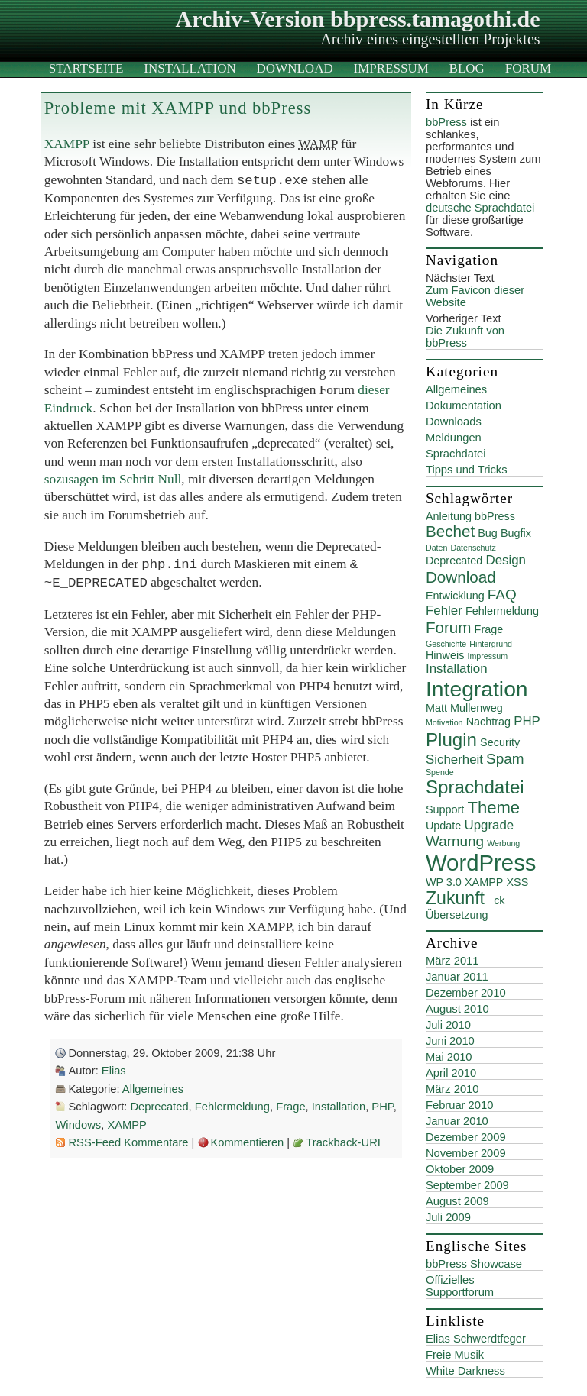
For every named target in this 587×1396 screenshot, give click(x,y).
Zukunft (455, 898)
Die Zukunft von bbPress (465, 337)
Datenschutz (472, 547)
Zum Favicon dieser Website (475, 296)
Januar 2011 (457, 977)
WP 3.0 (444, 882)
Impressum (391, 68)
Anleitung (449, 516)
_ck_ (499, 900)
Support (445, 809)
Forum (528, 68)
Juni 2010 (450, 1041)
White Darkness (465, 1371)
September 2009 (467, 1185)
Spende (440, 772)
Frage (290, 1106)
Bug (488, 533)
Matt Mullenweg (464, 708)
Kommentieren (247, 1142)
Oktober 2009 (460, 1169)
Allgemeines (152, 1089)
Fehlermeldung (232, 1106)
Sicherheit (454, 759)
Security (500, 742)
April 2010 (451, 1073)
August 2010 (457, 1009)
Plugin (451, 739)
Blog (467, 68)
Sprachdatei (456, 454)
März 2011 (452, 961)
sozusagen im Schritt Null (113, 479)
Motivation (444, 722)
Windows (78, 1125)
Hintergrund (490, 643)
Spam (505, 759)
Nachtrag (488, 722)
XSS (517, 882)
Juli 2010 (448, 1025)
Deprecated (159, 1106)
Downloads (454, 421)
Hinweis (445, 655)
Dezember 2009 (466, 1137)
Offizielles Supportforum (460, 1286)
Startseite (86, 68)
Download (295, 68)
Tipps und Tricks (467, 470)
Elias (114, 1071)
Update (443, 825)
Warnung (455, 841)
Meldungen (454, 437)
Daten (436, 547)
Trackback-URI (343, 1142)
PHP (382, 1106)
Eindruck (68, 408)
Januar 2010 (457, 1121)
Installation (189, 68)
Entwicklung (455, 596)
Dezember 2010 (466, 993)
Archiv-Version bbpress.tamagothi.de (358, 18)
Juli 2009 (448, 1217)
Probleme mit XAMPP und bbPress (177, 108)
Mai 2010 (449, 1057)
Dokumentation (463, 405)
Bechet (450, 531)
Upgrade (489, 825)
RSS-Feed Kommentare (128, 1142)
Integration (477, 689)
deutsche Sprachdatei (480, 208)
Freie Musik (455, 1355)
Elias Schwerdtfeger (476, 1339)
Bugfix (516, 533)
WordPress (481, 862)
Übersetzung (457, 915)
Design (505, 560)
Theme (493, 807)
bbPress (446, 122)
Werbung (503, 843)
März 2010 (452, 1089)
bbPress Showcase (474, 1264)
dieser (373, 390)
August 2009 (457, 1201)
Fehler (444, 610)
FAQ (502, 595)
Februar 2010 (459, 1105)
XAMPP (66, 144)
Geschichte (446, 643)
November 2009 (466, 1153)
